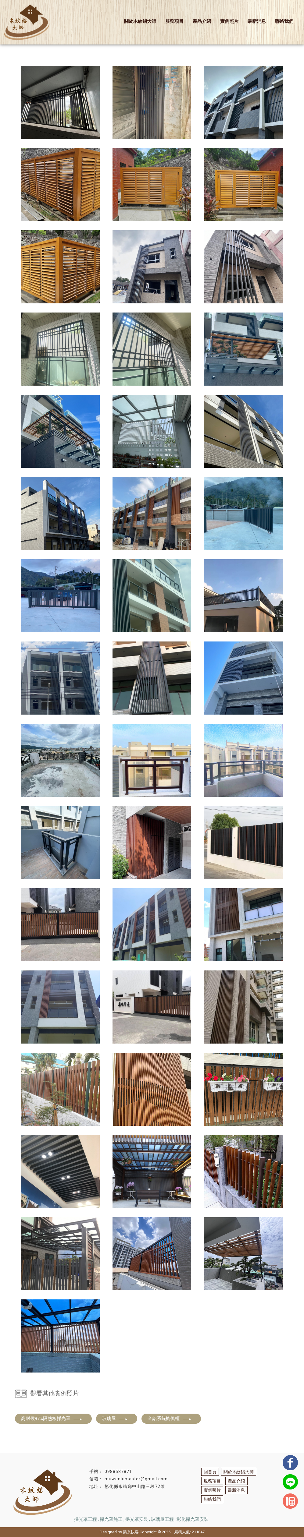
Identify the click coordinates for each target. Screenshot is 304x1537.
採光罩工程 (85, 1519)
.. (172, 1532)
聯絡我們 (284, 21)
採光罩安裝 (136, 1519)
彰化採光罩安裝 (193, 1519)
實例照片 (229, 21)
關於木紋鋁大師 (140, 21)
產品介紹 (202, 21)
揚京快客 (131, 1532)
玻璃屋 (115, 1418)
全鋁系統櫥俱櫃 (170, 1418)
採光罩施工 (111, 1519)
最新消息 (257, 21)
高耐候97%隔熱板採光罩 (52, 1418)
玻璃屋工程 (162, 1519)
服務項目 (174, 21)
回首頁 (210, 1471)
